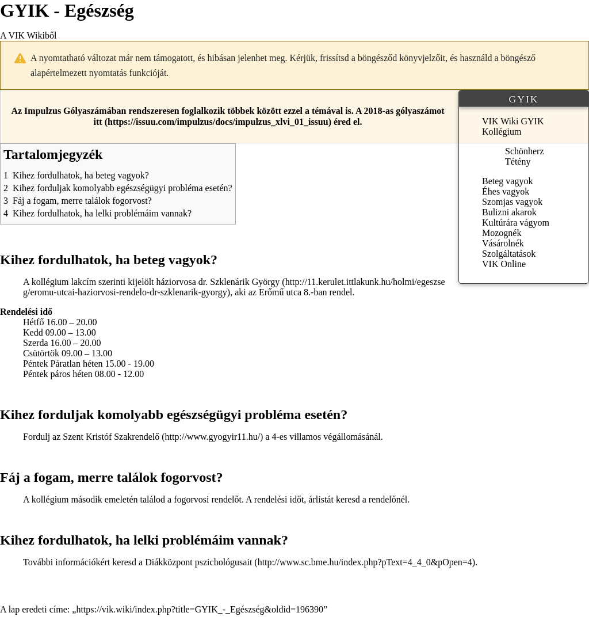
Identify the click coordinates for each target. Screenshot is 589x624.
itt (98, 122)
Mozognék (501, 233)
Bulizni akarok (509, 212)
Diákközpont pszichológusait (198, 562)
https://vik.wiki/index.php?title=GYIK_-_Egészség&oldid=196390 (199, 609)
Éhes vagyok (505, 191)
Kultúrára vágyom (515, 222)
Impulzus (42, 111)
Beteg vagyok (507, 181)
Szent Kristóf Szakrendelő (111, 437)
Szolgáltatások (509, 253)
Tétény (517, 161)
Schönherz (524, 151)
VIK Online (504, 264)
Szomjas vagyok (512, 202)
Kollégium (501, 131)
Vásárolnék (503, 243)
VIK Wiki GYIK (513, 121)
